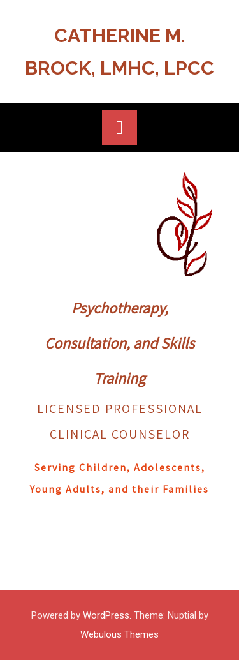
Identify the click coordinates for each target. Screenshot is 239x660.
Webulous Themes (119, 634)
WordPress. (107, 615)
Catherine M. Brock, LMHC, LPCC (119, 51)
